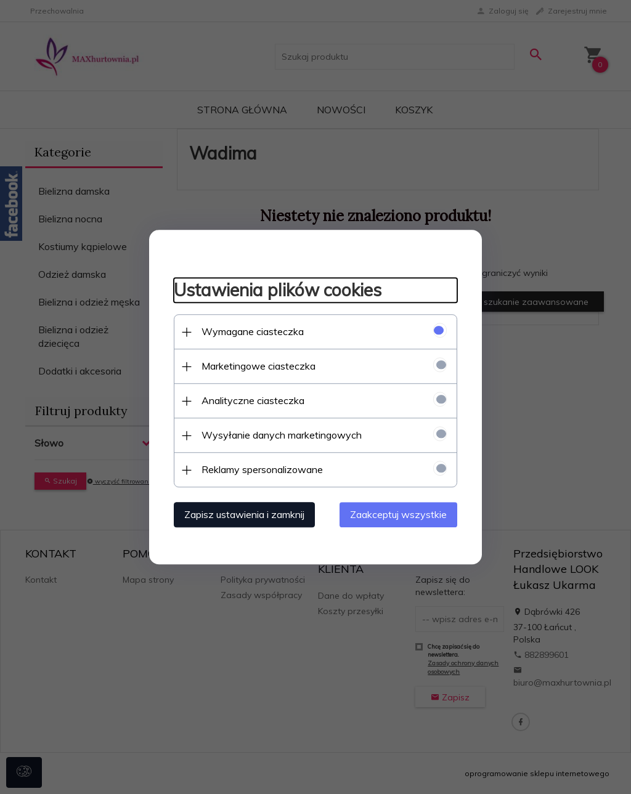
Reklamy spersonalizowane (262, 469)
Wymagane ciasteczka (253, 331)
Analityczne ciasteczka (253, 400)
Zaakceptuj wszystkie (398, 514)
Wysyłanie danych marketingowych (282, 435)
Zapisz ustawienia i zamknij (244, 514)
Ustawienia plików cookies (277, 290)
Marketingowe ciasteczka (259, 366)
